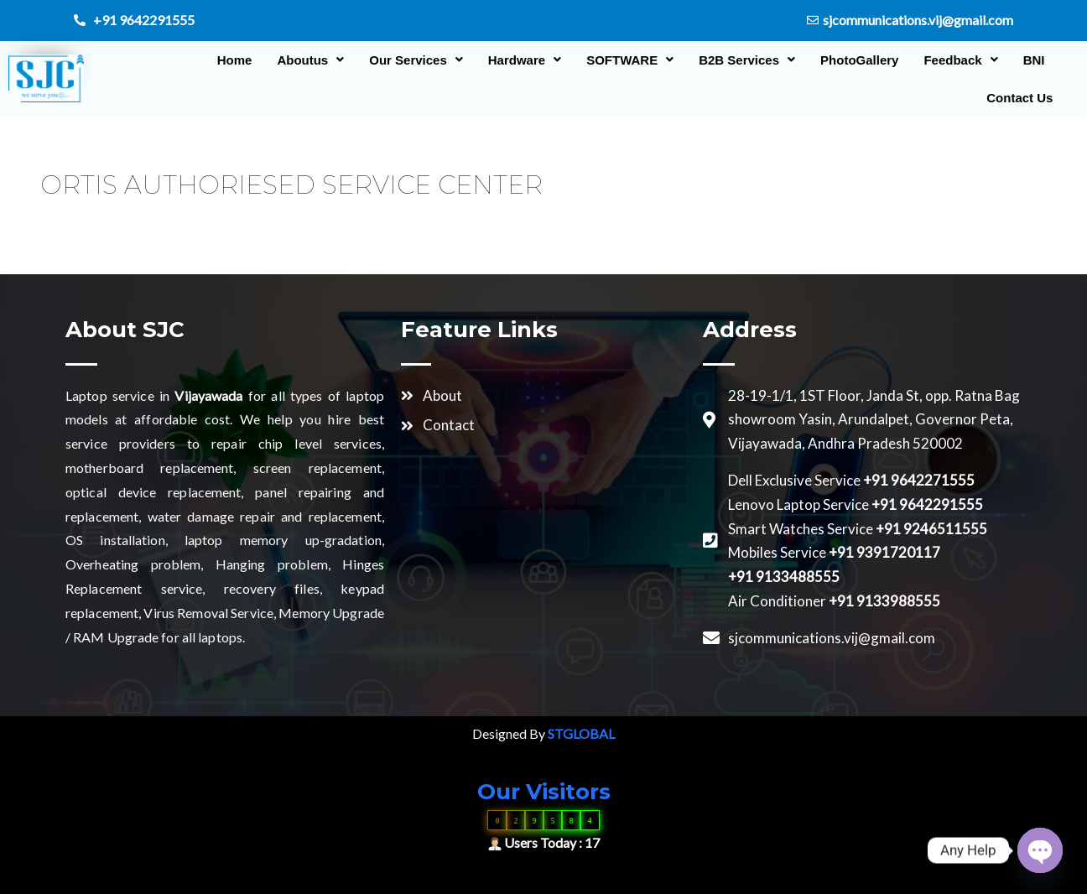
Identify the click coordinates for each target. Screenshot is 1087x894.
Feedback (949, 60)
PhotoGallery (848, 60)
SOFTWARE (619, 60)
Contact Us (1008, 98)
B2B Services (736, 60)
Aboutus (299, 60)
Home (223, 60)
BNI (1022, 60)
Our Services (405, 60)
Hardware (512, 60)
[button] (299, 60)
